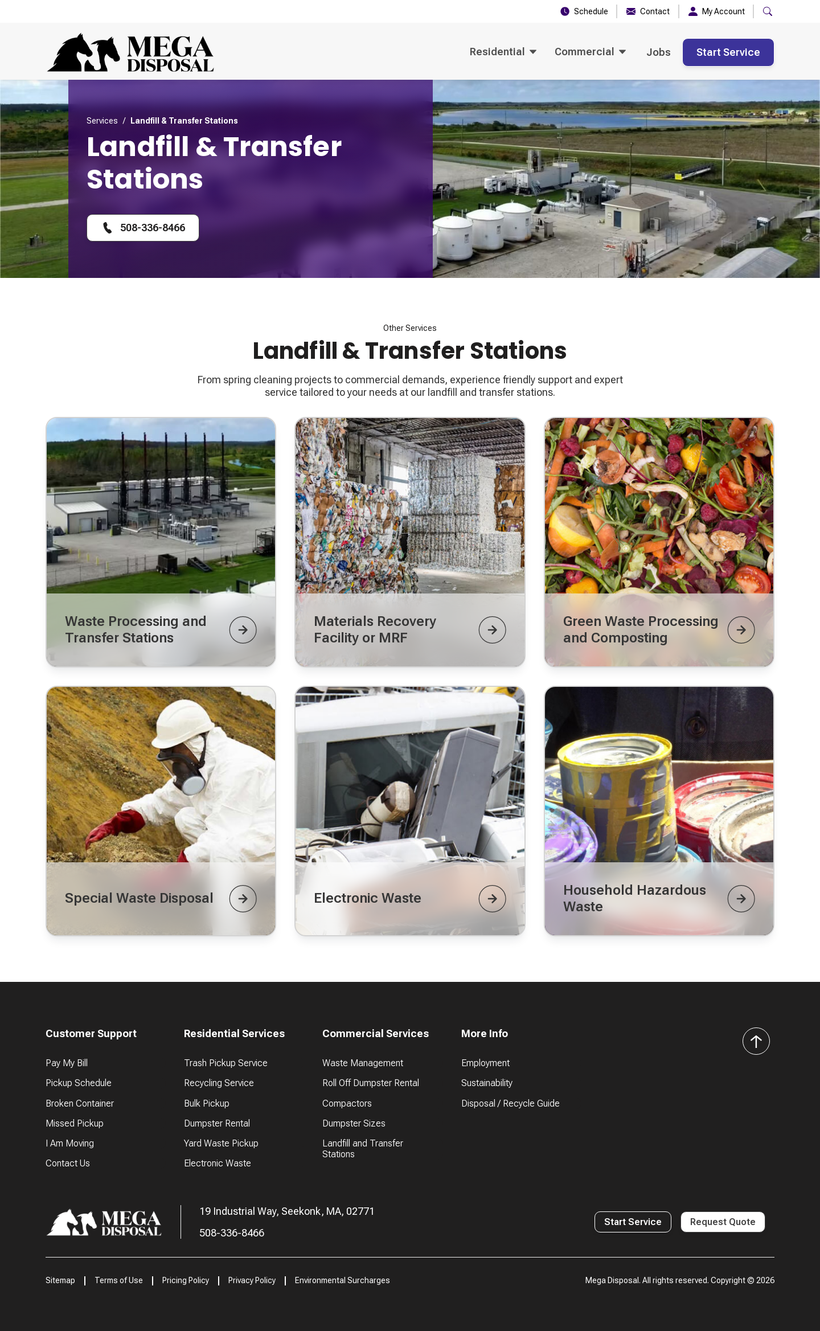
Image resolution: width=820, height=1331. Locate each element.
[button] (767, 11)
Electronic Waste (217, 1163)
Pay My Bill (67, 1063)
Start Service (728, 52)
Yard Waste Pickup (221, 1143)
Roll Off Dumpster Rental (370, 1083)
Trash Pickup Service (226, 1063)
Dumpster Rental (217, 1123)
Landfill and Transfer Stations (362, 1149)
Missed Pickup (75, 1123)
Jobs (658, 52)
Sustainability (486, 1083)
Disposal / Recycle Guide (510, 1103)
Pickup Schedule (79, 1083)
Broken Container (80, 1103)
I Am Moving (70, 1143)
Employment (485, 1063)
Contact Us (68, 1163)
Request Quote (723, 1222)
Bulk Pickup (206, 1103)
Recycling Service (219, 1083)
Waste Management (362, 1063)
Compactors (347, 1103)
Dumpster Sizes (354, 1123)
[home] (130, 52)
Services (102, 120)
